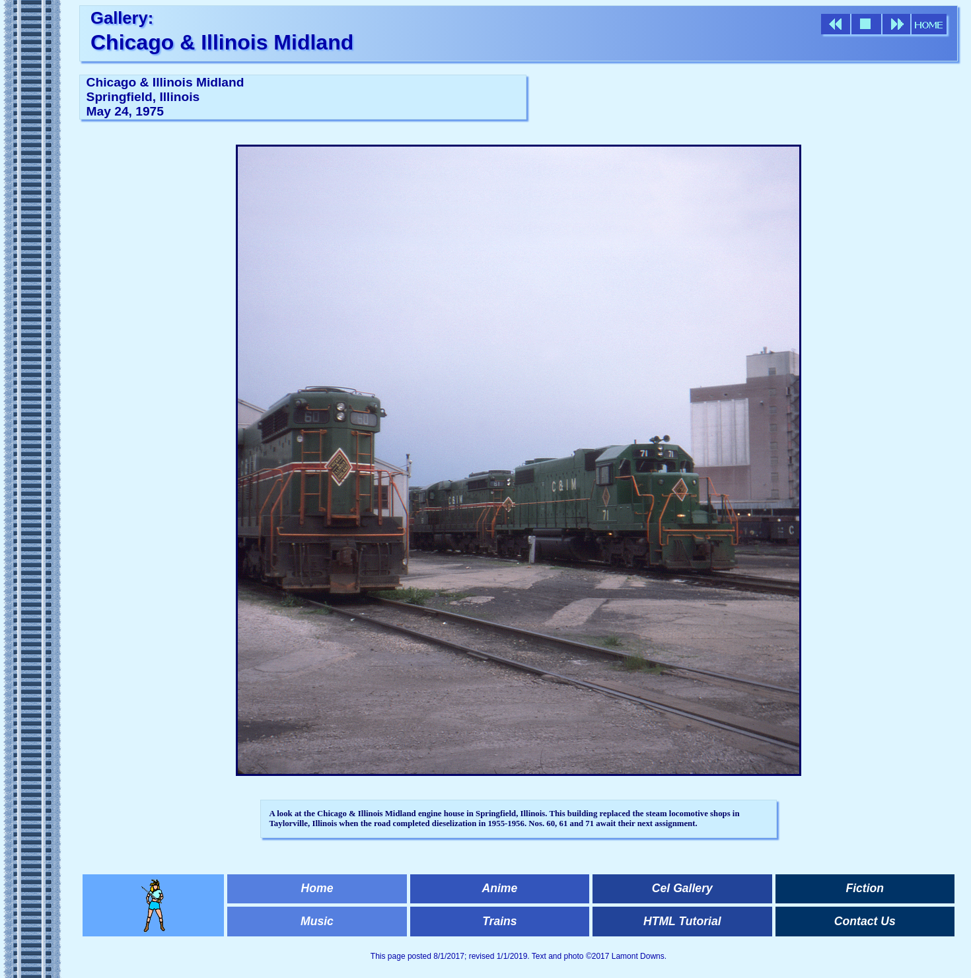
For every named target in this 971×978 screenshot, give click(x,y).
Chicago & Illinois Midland (221, 42)
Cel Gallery (682, 888)
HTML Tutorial (682, 921)
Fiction (864, 888)
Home (317, 888)
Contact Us (865, 921)
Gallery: (121, 18)
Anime (500, 888)
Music (317, 921)
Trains (499, 921)
